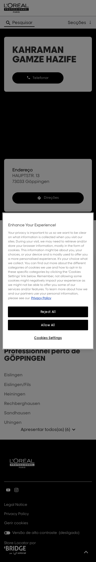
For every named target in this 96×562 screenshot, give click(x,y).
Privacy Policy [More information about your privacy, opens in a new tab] (41, 298)
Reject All (48, 311)
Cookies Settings (48, 338)
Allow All (48, 325)
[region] (47, 281)
